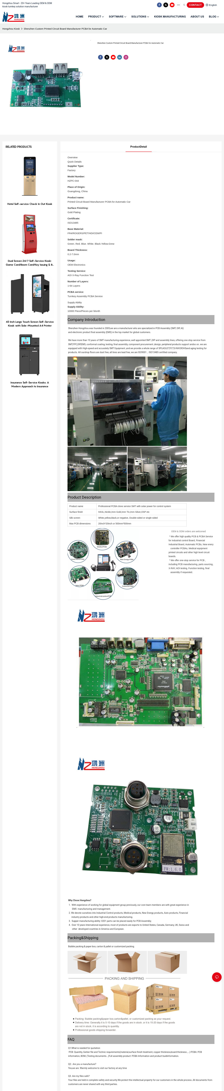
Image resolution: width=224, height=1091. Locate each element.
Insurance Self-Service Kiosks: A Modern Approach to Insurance (30, 384)
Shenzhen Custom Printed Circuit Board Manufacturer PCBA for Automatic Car (65, 28)
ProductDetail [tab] (138, 146)
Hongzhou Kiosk (11, 28)
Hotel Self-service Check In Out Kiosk (29, 203)
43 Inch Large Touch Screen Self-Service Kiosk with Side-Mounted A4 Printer (30, 323)
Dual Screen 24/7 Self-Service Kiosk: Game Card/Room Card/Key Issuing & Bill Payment (30, 263)
